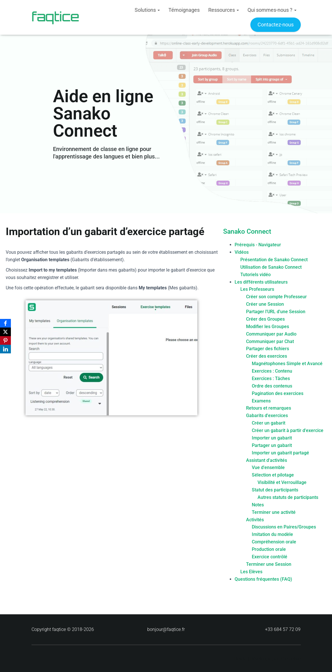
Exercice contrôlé (269, 556)
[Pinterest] (5, 340)
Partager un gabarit (272, 445)
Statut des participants (275, 490)
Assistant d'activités (266, 460)
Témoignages (184, 10)
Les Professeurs (257, 289)
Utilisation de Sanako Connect (271, 267)
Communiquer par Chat (270, 341)
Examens (261, 401)
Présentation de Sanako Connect (274, 259)
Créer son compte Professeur (276, 296)
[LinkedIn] (5, 349)
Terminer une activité (274, 512)
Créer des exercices (266, 356)
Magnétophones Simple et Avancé (287, 363)
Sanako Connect (247, 231)
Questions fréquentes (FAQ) (263, 579)
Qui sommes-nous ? (271, 10)
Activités (255, 519)
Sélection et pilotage (273, 475)
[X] (5, 332)
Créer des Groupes (265, 319)
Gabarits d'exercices (267, 415)
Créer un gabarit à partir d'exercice (287, 430)
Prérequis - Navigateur (258, 244)
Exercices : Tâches (271, 378)
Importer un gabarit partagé (280, 453)
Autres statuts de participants (288, 497)
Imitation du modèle (272, 534)
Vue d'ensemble (268, 467)
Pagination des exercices (277, 393)
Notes (258, 505)
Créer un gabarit (268, 423)
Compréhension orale (274, 542)
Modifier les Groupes (267, 326)
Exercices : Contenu (272, 371)
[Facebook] (5, 323)
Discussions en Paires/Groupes (284, 527)
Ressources (223, 10)
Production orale (269, 549)
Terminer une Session (268, 564)
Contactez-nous (276, 25)
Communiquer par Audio (271, 334)
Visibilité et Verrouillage (282, 482)
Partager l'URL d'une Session (275, 311)
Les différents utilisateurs (261, 282)
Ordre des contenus (272, 386)
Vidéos (242, 252)
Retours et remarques (268, 408)
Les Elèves (251, 571)
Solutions (147, 10)
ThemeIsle (290, 658)
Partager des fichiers (267, 348)
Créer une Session (265, 304)
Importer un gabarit (272, 438)
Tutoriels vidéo (255, 274)
